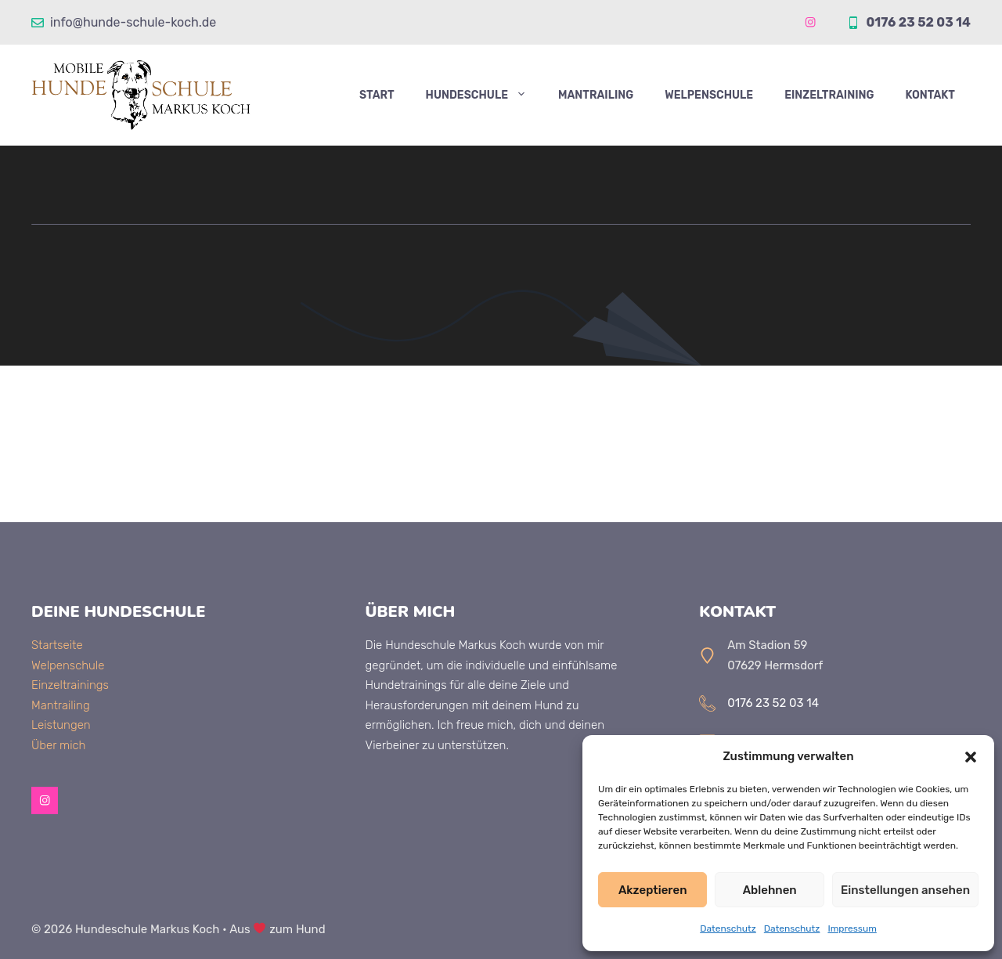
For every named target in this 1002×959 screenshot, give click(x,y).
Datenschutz (728, 928)
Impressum (851, 928)
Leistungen (61, 725)
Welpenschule (709, 95)
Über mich (58, 745)
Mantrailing (595, 95)
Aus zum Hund (277, 929)
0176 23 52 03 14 (918, 22)
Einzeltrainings (70, 685)
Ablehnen (770, 890)
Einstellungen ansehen (905, 890)
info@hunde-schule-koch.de (133, 22)
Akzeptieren (652, 890)
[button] (971, 757)
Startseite (57, 645)
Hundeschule (484, 95)
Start (377, 95)
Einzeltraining (829, 95)
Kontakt (930, 95)
